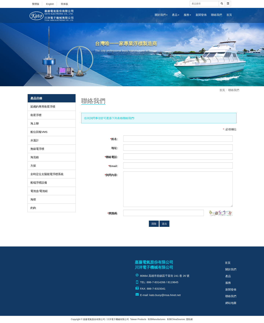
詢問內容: (111, 175)
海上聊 (34, 123)
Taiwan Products (138, 319)
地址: (114, 148)
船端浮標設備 (38, 182)
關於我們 (161, 14)
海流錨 (34, 157)
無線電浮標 (37, 148)
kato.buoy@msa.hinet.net (165, 295)
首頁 (229, 14)
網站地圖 (230, 301)
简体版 (64, 4)
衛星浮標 (35, 115)
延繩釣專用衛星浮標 (42, 106)
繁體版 (35, 4)
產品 (175, 14)
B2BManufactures (156, 319)
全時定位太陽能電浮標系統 (46, 174)
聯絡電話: (111, 157)
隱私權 (189, 319)
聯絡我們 (216, 14)
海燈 (33, 199)
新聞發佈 (201, 14)
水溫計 (34, 140)
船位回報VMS (38, 131)
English (50, 4)
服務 (187, 14)
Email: (113, 166)
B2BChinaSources (176, 319)
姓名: (114, 139)
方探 (33, 165)
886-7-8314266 (156, 282)
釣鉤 (33, 207)
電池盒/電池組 (39, 191)
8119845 (173, 282)
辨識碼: (113, 213)
